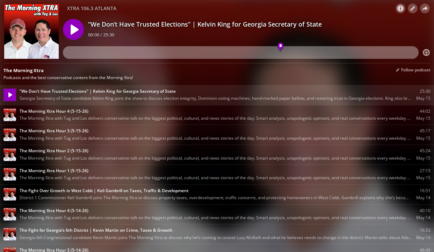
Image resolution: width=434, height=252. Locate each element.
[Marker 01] (281, 47)
